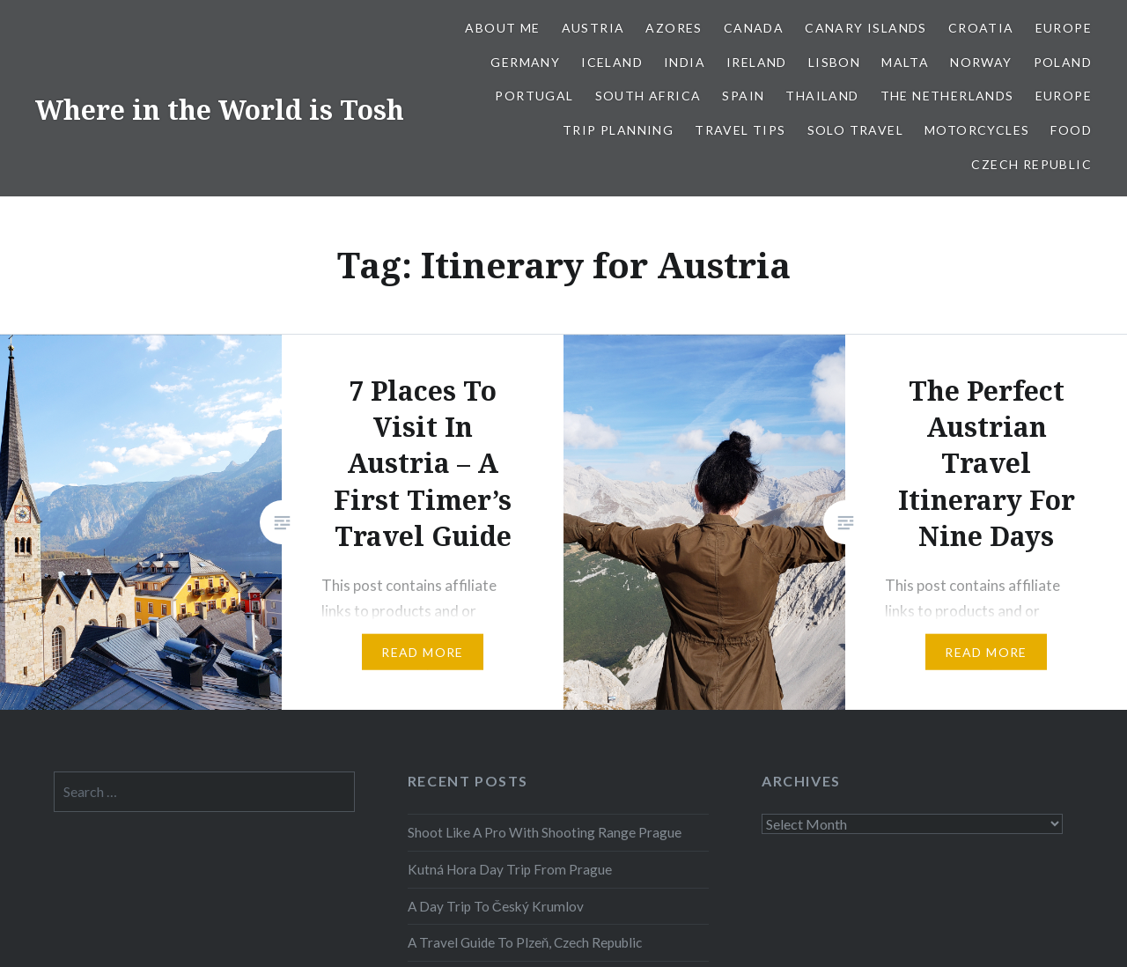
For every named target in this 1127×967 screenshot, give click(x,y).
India (684, 62)
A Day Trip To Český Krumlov (496, 906)
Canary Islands (866, 27)
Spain (743, 95)
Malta (905, 62)
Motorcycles (976, 129)
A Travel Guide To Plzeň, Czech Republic (525, 942)
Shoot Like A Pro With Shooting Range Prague (544, 832)
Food (1071, 129)
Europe (1063, 27)
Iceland (612, 62)
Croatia (981, 27)
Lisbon (834, 62)
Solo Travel (855, 129)
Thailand (821, 95)
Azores (673, 27)
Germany (525, 62)
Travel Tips (740, 129)
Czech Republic (1031, 164)
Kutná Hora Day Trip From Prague (510, 869)
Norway (981, 62)
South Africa (648, 95)
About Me (502, 27)
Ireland (756, 62)
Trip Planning (618, 129)
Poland (1063, 62)
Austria (593, 27)
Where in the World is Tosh (219, 110)
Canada (754, 27)
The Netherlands (947, 95)
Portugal (534, 95)
